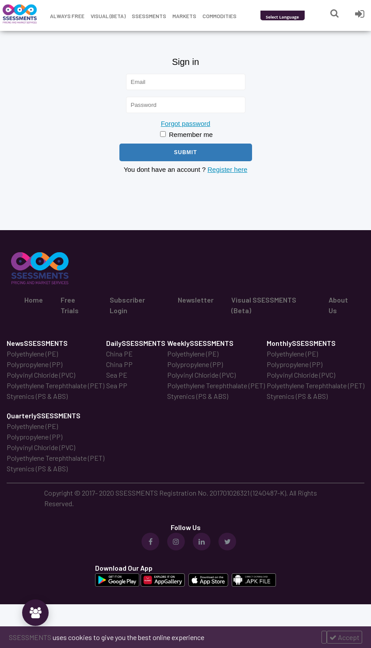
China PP (119, 364)
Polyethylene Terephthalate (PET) (55, 385)
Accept (344, 637)
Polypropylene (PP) (34, 364)
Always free (67, 16)
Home (33, 300)
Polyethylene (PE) (32, 353)
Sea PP (116, 385)
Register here (227, 169)
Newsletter (196, 300)
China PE (119, 353)
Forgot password (185, 123)
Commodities (220, 16)
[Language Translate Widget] (294, 17)
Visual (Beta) (108, 16)
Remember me (186, 134)
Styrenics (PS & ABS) (37, 396)
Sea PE (116, 375)
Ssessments (149, 16)
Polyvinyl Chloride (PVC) (41, 375)
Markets (184, 16)
